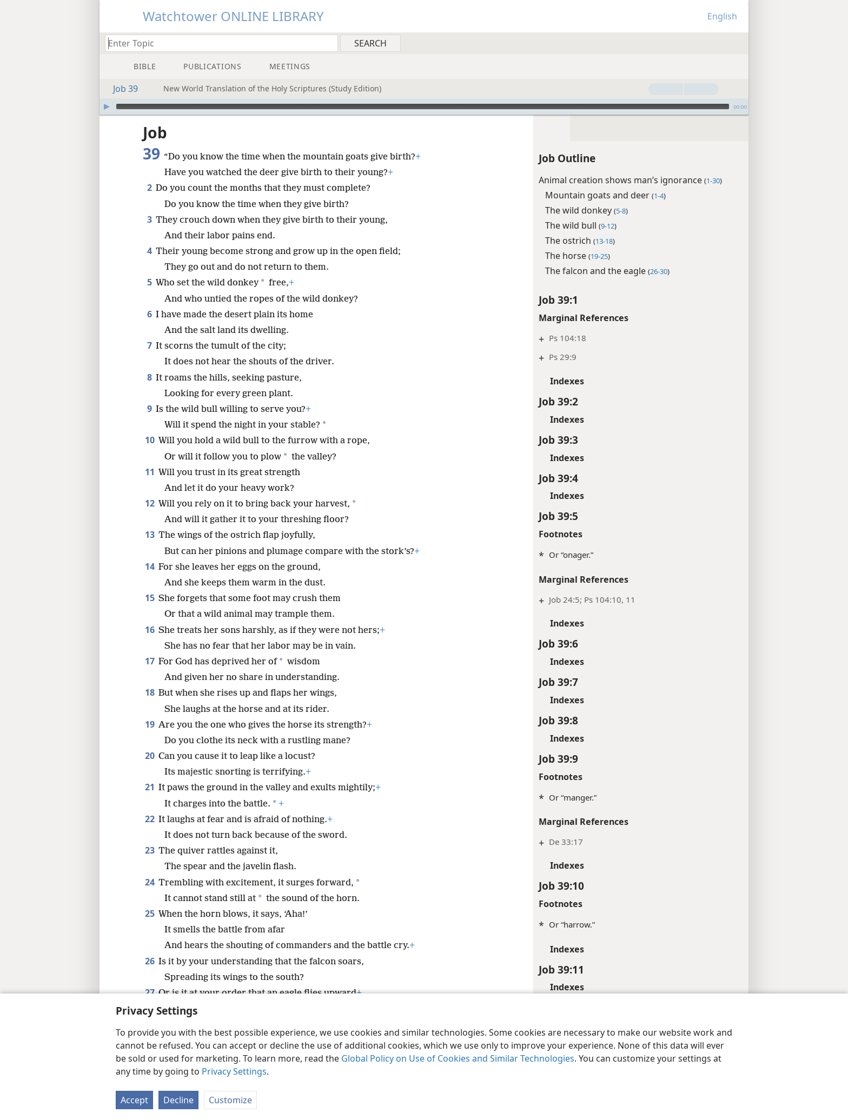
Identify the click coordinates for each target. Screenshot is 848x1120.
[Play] (106, 106)
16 (149, 630)
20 (149, 756)
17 (149, 661)
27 (149, 992)
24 (149, 882)
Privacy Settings (234, 1071)
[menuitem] (736, 42)
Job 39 (120, 89)
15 (149, 598)
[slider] (422, 106)
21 (149, 787)
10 (149, 440)
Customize (230, 1100)
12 (149, 503)
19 (149, 724)
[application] (424, 106)
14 (149, 566)
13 (149, 535)
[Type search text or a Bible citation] (216, 43)
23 (149, 850)
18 (149, 692)
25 (149, 913)
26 (149, 961)
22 (149, 819)
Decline (178, 1100)
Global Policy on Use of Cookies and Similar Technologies (457, 1058)
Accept (134, 1100)
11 (149, 472)
